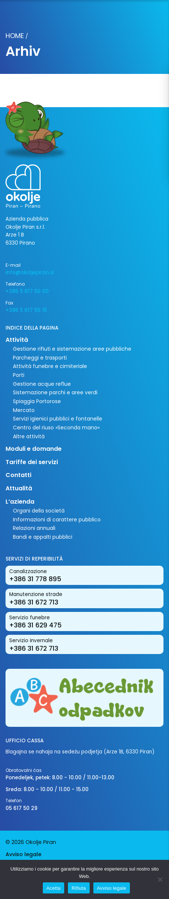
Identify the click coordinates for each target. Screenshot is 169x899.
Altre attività (29, 436)
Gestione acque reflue (42, 384)
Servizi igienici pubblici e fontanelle (57, 418)
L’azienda (20, 501)
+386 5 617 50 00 (27, 291)
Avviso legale (23, 854)
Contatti (18, 475)
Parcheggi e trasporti (40, 357)
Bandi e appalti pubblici (42, 537)
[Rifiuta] (159, 879)
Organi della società (39, 510)
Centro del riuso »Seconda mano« (56, 427)
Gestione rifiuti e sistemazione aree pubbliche (72, 349)
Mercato (24, 410)
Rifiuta (79, 888)
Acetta (53, 888)
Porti (18, 375)
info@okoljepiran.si (30, 272)
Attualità (19, 488)
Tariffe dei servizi (32, 462)
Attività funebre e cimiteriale (50, 366)
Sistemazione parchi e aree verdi (55, 392)
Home (15, 35)
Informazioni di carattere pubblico (57, 519)
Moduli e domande (34, 449)
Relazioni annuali (34, 528)
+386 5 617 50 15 (26, 310)
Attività (17, 340)
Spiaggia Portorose (37, 401)
